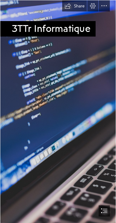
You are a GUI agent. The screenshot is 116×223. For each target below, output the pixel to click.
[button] (74, 5)
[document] (58, 111)
